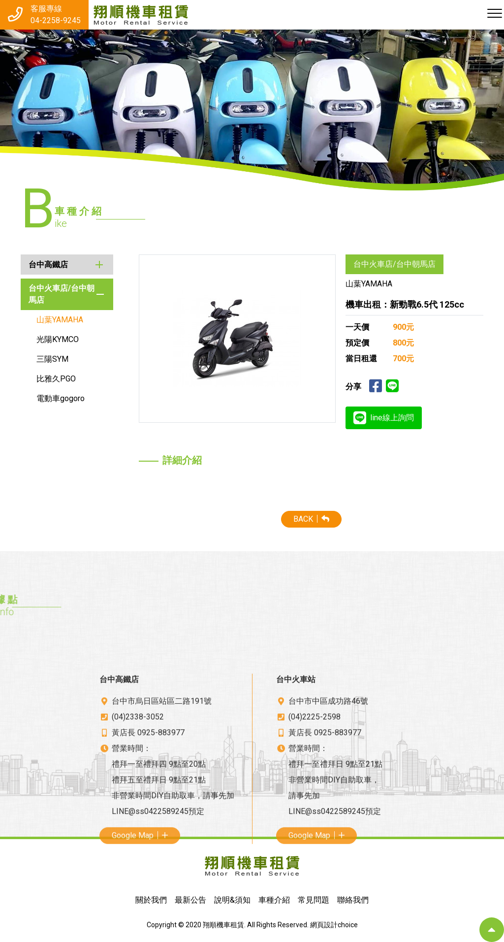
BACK (356, 519)
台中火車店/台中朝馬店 (47, 294)
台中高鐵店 (33, 264)
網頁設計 (324, 925)
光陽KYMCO (43, 339)
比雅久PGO (41, 378)
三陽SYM (38, 359)
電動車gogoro (46, 398)
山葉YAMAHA (45, 319)
